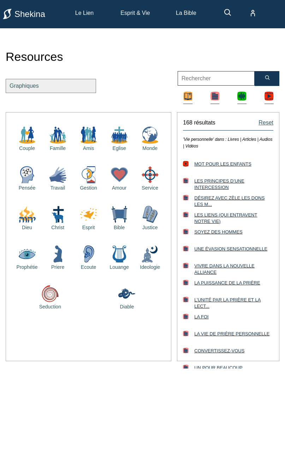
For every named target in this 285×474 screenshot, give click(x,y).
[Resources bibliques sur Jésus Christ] (58, 217)
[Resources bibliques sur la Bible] (119, 217)
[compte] (247, 13)
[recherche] (224, 15)
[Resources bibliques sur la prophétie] (27, 257)
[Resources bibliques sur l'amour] (119, 177)
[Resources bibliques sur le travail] (58, 177)
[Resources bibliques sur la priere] (58, 257)
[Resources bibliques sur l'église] (119, 138)
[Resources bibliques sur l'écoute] (89, 257)
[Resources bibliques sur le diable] (127, 296)
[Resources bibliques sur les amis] (89, 138)
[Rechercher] (267, 78)
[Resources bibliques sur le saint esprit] (89, 217)
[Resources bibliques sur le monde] (150, 138)
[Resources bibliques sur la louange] (119, 257)
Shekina (24, 14)
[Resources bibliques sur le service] (150, 177)
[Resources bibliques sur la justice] (150, 217)
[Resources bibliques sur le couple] (27, 138)
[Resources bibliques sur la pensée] (27, 177)
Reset (266, 123)
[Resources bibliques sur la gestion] (89, 177)
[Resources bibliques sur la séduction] (50, 296)
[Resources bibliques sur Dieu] (27, 217)
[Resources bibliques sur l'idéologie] (150, 257)
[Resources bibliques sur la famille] (58, 138)
